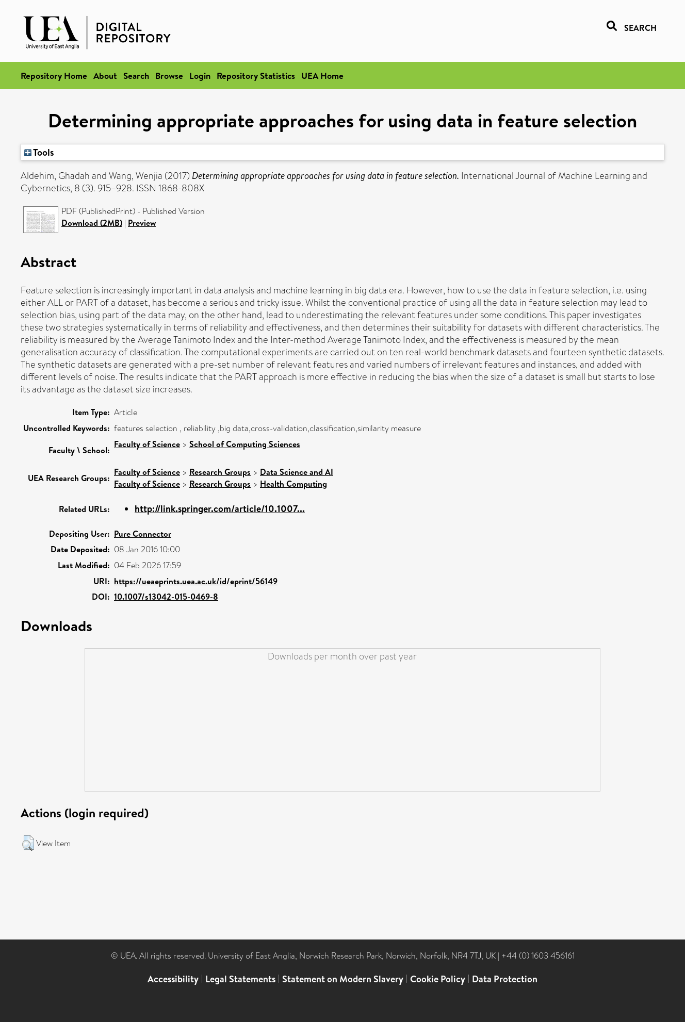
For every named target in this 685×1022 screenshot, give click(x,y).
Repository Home (54, 75)
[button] (28, 843)
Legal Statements (240, 978)
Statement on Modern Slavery (342, 978)
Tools (39, 152)
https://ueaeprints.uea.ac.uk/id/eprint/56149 (196, 581)
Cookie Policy (437, 978)
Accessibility (173, 978)
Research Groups (220, 471)
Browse (169, 75)
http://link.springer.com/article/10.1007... (220, 508)
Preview (142, 222)
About (105, 75)
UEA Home (322, 75)
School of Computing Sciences (244, 444)
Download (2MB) (91, 222)
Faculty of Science (147, 444)
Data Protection (504, 978)
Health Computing (293, 483)
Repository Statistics (256, 75)
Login (199, 75)
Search (136, 75)
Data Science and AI (296, 471)
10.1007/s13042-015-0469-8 (166, 596)
